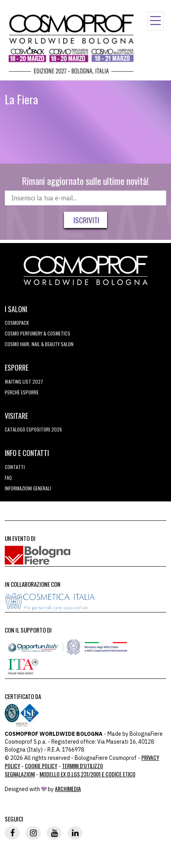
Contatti (15, 467)
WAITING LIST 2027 (24, 381)
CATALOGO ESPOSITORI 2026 (33, 429)
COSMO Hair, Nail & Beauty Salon (39, 344)
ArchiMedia (68, 788)
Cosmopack (17, 322)
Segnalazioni (20, 774)
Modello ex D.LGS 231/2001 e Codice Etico (87, 774)
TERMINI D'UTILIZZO (82, 765)
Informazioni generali (28, 488)
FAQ (8, 477)
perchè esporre (22, 392)
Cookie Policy (41, 765)
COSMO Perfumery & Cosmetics (37, 333)
